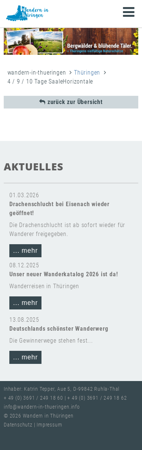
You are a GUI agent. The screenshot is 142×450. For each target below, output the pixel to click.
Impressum (49, 425)
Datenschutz (19, 425)
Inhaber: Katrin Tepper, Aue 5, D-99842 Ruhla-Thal (62, 389)
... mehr (25, 250)
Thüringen (87, 72)
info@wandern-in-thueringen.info (42, 407)
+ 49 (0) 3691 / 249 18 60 (33, 398)
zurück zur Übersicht (71, 102)
